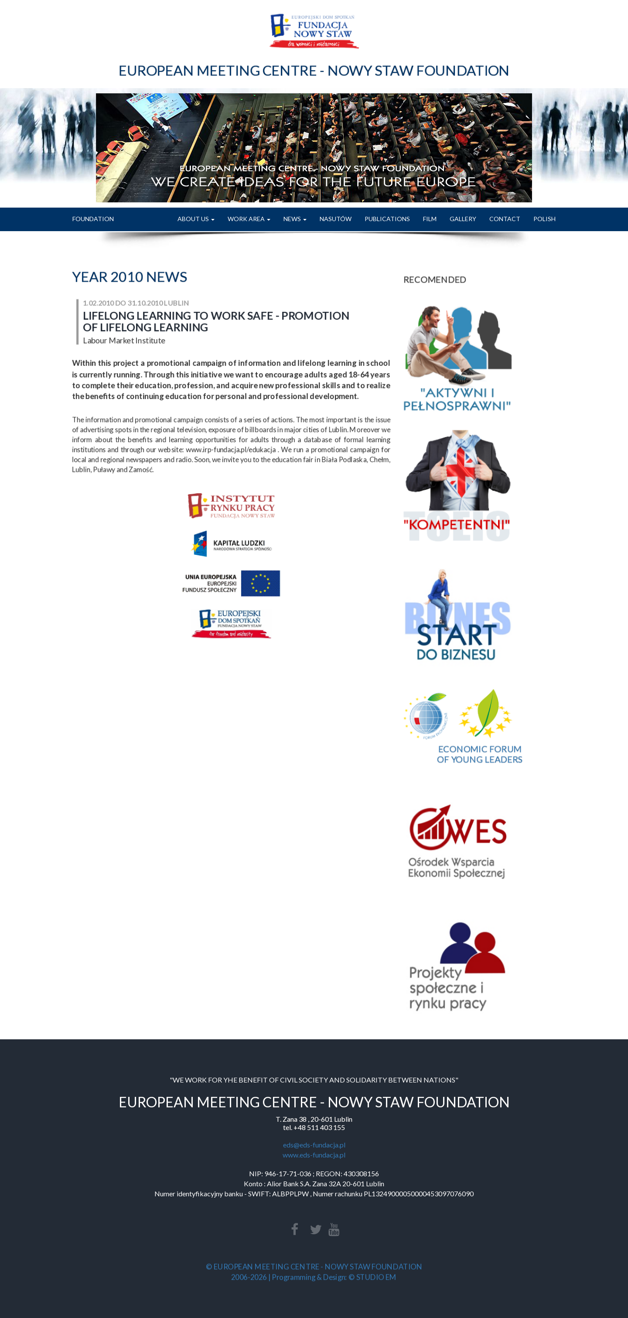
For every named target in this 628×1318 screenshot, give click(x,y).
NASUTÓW (336, 218)
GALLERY (463, 218)
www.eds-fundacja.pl (314, 1155)
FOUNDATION (93, 218)
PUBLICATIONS (387, 218)
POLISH (544, 218)
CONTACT (504, 218)
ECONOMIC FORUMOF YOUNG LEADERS (479, 745)
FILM (430, 218)
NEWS (295, 218)
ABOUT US (196, 218)
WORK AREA (249, 218)
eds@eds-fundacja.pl (314, 1144)
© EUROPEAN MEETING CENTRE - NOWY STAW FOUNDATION (314, 1267)
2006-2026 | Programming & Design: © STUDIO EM (314, 1276)
